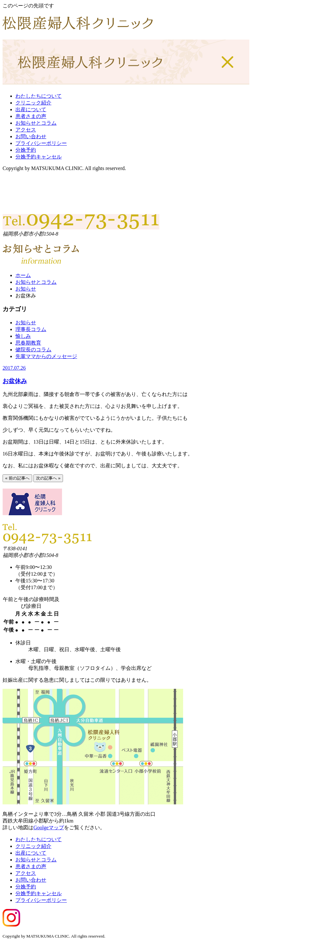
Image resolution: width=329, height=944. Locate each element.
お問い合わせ (30, 136)
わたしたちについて (38, 96)
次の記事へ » (48, 478)
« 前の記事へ (17, 478)
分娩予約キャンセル (38, 156)
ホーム (23, 275)
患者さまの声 (30, 116)
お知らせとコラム (36, 123)
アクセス (25, 129)
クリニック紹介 (33, 102)
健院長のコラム (33, 349)
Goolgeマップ (48, 827)
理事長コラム (30, 329)
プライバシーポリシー (41, 143)
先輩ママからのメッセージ (46, 356)
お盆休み (15, 381)
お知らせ (25, 289)
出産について (30, 109)
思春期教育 (28, 343)
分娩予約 (25, 150)
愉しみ (23, 336)
